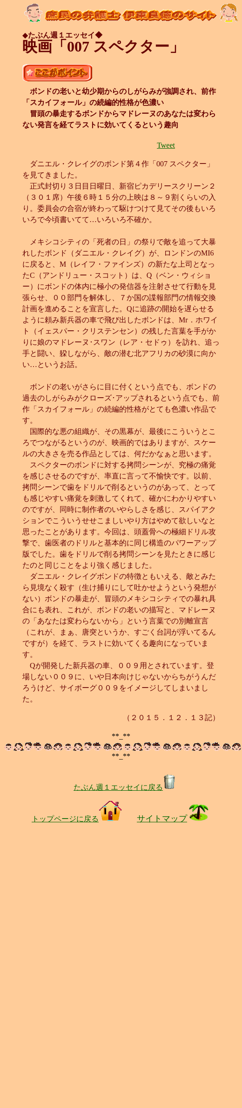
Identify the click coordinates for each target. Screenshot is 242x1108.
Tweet (166, 145)
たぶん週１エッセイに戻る (125, 787)
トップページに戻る (77, 819)
